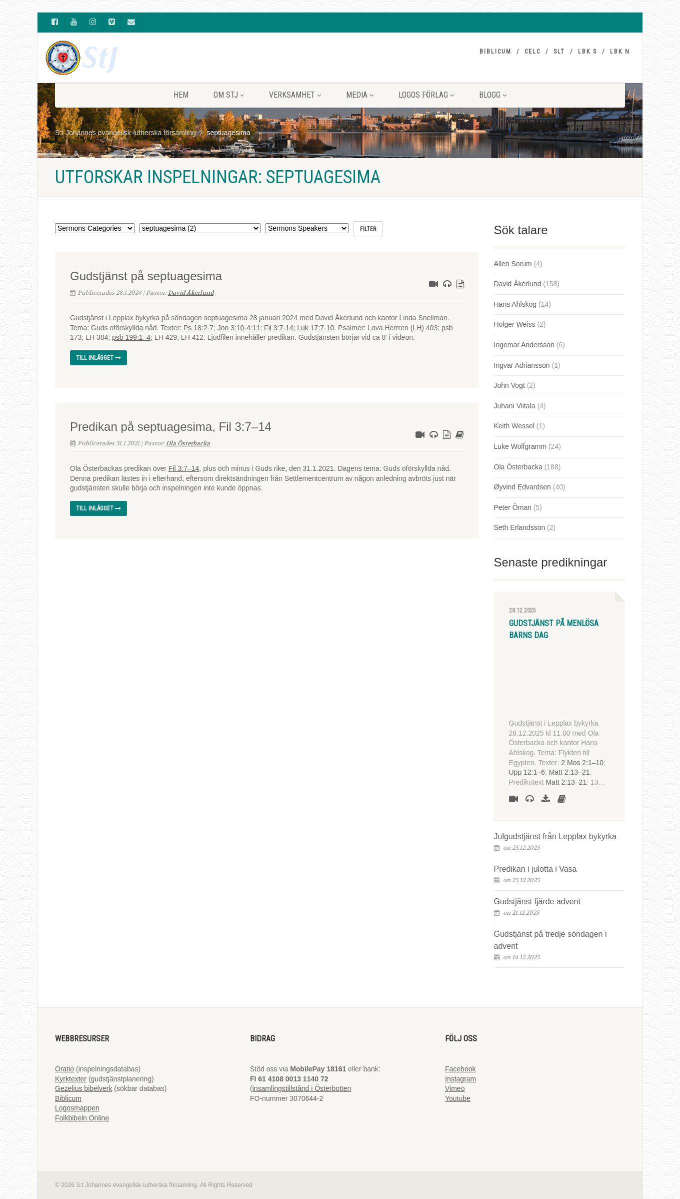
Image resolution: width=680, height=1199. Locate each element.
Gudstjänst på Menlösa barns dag (553, 629)
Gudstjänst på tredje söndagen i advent (550, 940)
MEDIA (360, 95)
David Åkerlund (191, 293)
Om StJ (229, 95)
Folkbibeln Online (82, 1118)
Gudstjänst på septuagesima (146, 276)
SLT (559, 51)
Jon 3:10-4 (234, 328)
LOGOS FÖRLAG (426, 95)
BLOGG (492, 95)
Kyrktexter (70, 1079)
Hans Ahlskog (515, 304)
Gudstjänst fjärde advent (537, 901)
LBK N (620, 51)
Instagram (460, 1079)
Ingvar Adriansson (522, 365)
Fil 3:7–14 (183, 468)
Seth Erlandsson (520, 527)
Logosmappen (77, 1108)
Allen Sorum (513, 264)
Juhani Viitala (515, 406)
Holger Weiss (515, 324)
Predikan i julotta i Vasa (535, 869)
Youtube (457, 1098)
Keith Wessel (514, 426)
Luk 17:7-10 (315, 328)
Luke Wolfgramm (520, 446)
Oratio (64, 1069)
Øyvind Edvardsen (522, 487)
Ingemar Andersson (524, 345)
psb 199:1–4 (131, 337)
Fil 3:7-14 (278, 328)
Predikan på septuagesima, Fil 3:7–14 (171, 426)
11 (256, 328)
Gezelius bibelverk (83, 1088)
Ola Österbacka (188, 443)
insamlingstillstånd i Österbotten (302, 1088)
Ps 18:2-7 (199, 328)
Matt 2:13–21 (569, 772)
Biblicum (496, 51)
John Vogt (509, 385)
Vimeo (454, 1088)
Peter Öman (513, 507)
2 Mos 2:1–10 (582, 763)
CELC (532, 51)
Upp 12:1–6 (527, 772)
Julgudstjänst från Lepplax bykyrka (555, 836)
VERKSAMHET (295, 95)
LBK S (587, 51)
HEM (181, 95)
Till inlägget (98, 357)
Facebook (460, 1069)
